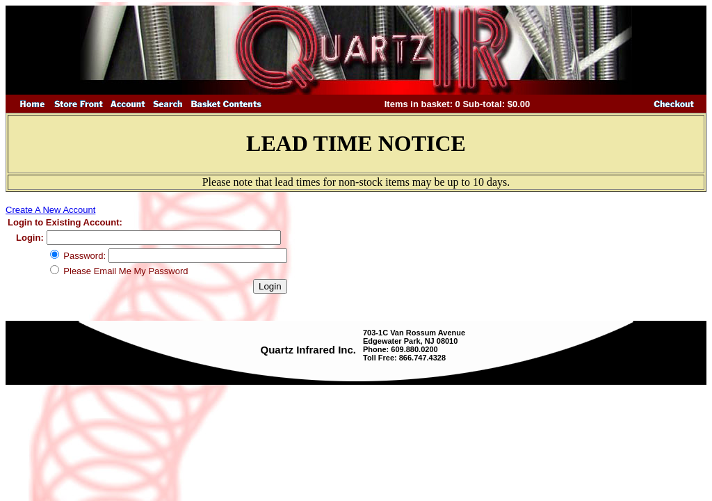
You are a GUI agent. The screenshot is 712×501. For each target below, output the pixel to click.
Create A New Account (50, 210)
